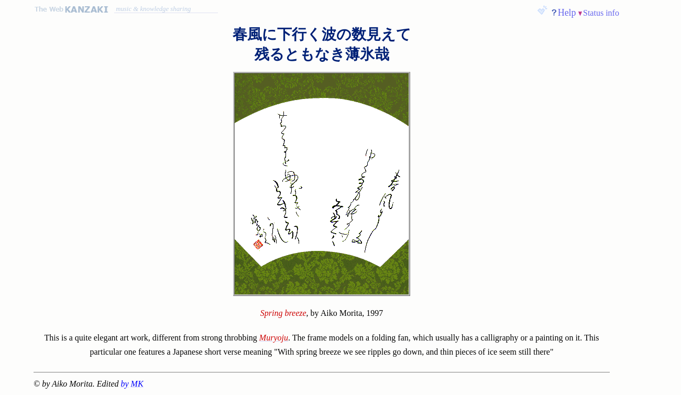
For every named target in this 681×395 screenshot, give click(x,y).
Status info (601, 12)
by (125, 383)
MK (137, 383)
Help (567, 12)
